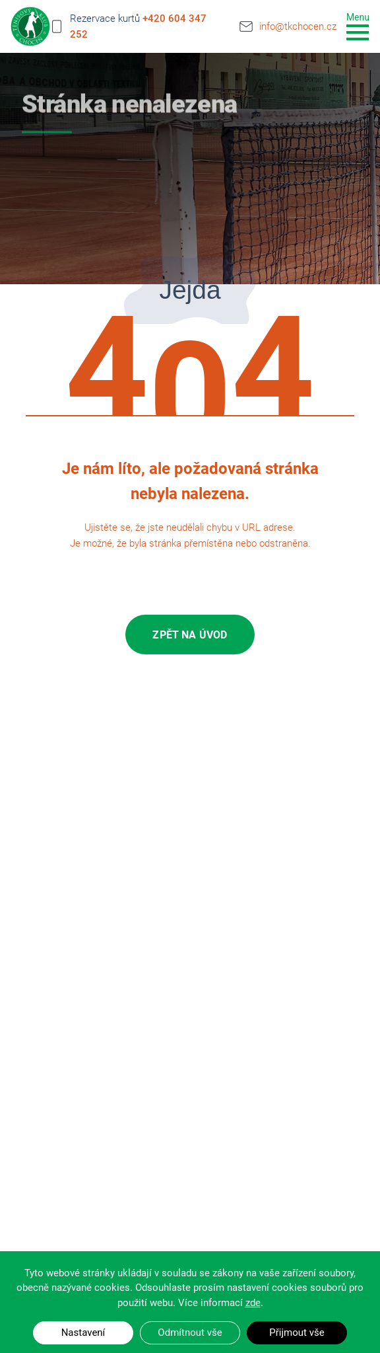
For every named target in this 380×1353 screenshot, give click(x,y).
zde (253, 1303)
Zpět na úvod (189, 635)
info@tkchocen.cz (297, 24)
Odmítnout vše (190, 1332)
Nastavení (83, 1332)
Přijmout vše (296, 1332)
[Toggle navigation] (357, 25)
